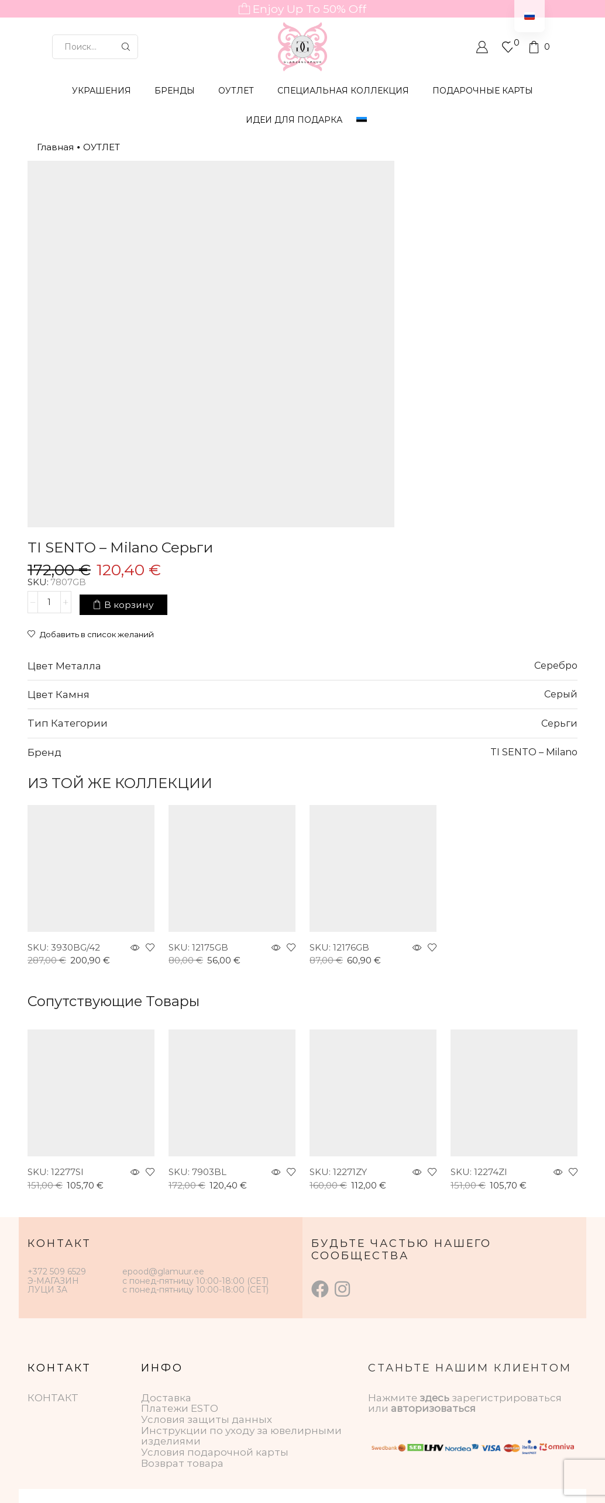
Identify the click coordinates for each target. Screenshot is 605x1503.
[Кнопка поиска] (126, 46)
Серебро (556, 491)
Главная (55, 147)
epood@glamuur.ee (163, 1098)
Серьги (559, 549)
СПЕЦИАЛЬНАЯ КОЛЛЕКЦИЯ (343, 90)
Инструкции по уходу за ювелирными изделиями (241, 1262)
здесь (434, 1224)
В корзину (458, 229)
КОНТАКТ (53, 1224)
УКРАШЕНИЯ (101, 90)
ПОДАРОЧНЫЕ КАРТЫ (482, 90)
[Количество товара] (378, 230)
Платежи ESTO (179, 1235)
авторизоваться (433, 1235)
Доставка (166, 1224)
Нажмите (394, 1224)
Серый (561, 520)
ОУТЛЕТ (236, 90)
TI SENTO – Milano (534, 578)
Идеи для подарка (294, 120)
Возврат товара (182, 1289)
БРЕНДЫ (174, 90)
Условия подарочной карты (214, 1278)
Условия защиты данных (206, 1246)
